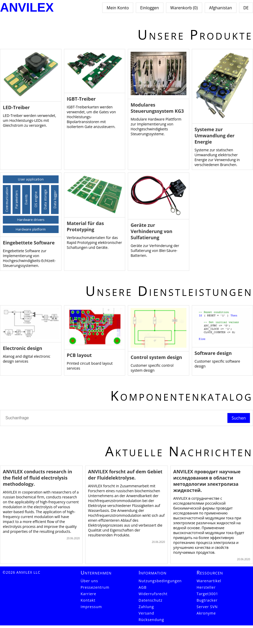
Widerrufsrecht (153, 593)
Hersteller (206, 587)
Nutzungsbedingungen (160, 580)
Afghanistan (220, 8)
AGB (143, 587)
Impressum (91, 606)
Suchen (239, 418)
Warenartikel (208, 580)
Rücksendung (151, 619)
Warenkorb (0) (184, 8)
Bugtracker (206, 600)
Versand (146, 613)
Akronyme (206, 613)
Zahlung (146, 606)
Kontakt (88, 600)
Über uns (89, 580)
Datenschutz (150, 600)
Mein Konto (118, 8)
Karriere (88, 593)
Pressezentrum (95, 587)
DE (246, 8)
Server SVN (207, 606)
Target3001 (207, 593)
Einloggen (149, 8)
